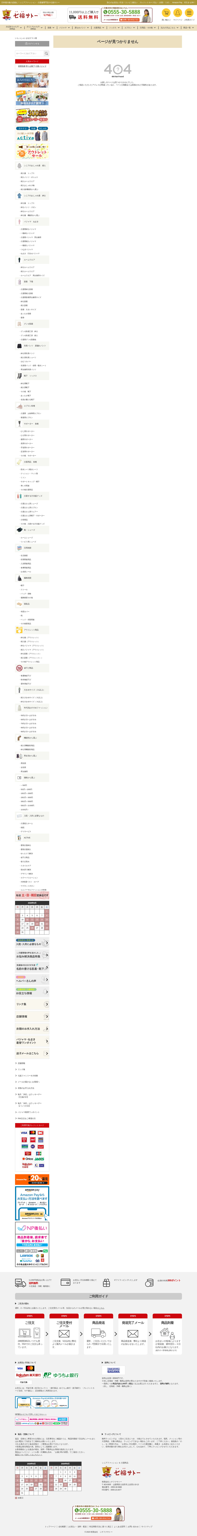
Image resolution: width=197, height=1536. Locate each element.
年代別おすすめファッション (36, 708)
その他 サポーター (28, 456)
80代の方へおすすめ (28, 728)
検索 (46, 53)
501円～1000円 (26, 789)
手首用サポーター (27, 448)
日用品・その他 (146, 28)
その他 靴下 (26, 392)
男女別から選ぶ (30, 756)
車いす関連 (25, 486)
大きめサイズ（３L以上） (34, 690)
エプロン (128, 28)
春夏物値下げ (26, 676)
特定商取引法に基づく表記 (100, 1526)
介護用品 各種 (30, 462)
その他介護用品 (27, 490)
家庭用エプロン (27, 418)
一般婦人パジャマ (27, 245)
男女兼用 (24, 772)
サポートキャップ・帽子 (30, 482)
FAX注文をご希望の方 (27, 1118)
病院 (22, 828)
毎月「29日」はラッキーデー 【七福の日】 (30, 1095)
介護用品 (97, 28)
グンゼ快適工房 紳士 (29, 331)
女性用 (23, 767)
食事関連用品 (26, 568)
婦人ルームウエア (27, 181)
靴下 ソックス (30, 376)
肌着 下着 (28, 281)
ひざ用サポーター (27, 435)
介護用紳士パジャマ (28, 229)
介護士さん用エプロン (29, 508)
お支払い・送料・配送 (77, 1526)
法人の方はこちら (168, 28)
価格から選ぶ (29, 777)
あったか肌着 (26, 314)
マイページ (177, 20)
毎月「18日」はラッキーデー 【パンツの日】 (30, 1104)
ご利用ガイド (189, 14)
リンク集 (21, 1069)
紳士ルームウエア (27, 211)
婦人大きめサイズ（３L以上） (32, 698)
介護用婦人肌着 (27, 293)
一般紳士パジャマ (27, 233)
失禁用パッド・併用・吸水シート (33, 366)
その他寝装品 (26, 624)
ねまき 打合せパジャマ (30, 253)
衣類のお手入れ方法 (26, 1088)
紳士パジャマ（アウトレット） (32, 646)
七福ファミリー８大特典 (28, 1076)
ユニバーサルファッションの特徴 (33, 890)
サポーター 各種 (31, 424)
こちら (101, 1308)
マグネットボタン (27, 886)
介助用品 (24, 520)
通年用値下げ (26, 684)
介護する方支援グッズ (33, 496)
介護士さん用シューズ (29, 504)
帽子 (22, 585)
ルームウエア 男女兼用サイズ (32, 276)
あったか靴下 (26, 396)
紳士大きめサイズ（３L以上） (32, 702)
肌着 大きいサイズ (28, 310)
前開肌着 (21, 66)
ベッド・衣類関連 (27, 620)
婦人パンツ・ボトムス (29, 177)
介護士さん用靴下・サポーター (32, 516)
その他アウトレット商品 (30, 662)
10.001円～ (25, 810)
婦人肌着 (24, 305)
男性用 (23, 763)
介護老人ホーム (27, 823)
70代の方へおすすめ (28, 724)
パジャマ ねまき (31, 221)
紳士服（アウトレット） (30, 638)
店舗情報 (21, 1063)
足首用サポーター (27, 452)
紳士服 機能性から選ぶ (30, 215)
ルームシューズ (27, 538)
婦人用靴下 (25, 387)
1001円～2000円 (27, 793)
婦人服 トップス (27, 173)
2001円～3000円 (27, 797)
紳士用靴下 (25, 383)
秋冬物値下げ (26, 680)
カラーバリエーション (29, 878)
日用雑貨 (27, 548)
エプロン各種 (29, 406)
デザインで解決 (27, 874)
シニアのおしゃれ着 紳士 (35, 195)
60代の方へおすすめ (28, 720)
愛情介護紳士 (26, 845)
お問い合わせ (133, 1526)
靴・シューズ (29, 530)
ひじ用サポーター (27, 431)
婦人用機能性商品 (27, 746)
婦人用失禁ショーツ (28, 358)
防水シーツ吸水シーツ (29, 469)
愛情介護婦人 (26, 849)
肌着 (49, 28)
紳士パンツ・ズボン (28, 207)
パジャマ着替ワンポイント (29, 1112)
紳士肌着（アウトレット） (31, 654)
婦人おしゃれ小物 (27, 185)
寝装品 (26, 604)
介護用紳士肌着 (27, 289)
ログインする (33, 44)
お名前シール (26, 572)
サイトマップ (146, 1526)
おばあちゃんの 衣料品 (12, 27)
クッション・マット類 (29, 474)
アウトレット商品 (31, 630)
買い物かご (166, 20)
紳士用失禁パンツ (27, 353)
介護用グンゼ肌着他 (28, 340)
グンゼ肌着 (28, 324)
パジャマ (62, 28)
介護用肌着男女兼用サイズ (31, 297)
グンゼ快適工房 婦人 (29, 336)
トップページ (50, 1526)
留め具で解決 (26, 870)
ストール (24, 590)
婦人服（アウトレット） (30, 642)
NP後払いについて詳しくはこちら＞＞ (31, 1414)
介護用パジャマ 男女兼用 (31, 237)
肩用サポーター (27, 443)
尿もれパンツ (80, 28)
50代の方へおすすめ (28, 715)
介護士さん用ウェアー (29, 512)
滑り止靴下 (30, 66)
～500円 (24, 785)
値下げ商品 (28, 668)
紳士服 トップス (27, 203)
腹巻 (22, 318)
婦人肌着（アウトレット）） (32, 658)
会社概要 (62, 1526)
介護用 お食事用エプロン (31, 413)
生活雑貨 (24, 556)
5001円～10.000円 (27, 806)
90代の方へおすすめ (28, 732)
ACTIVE (27, 838)
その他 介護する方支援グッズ (32, 524)
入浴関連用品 (26, 564)
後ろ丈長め (25, 862)
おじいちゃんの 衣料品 (33, 27)
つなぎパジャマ (27, 250)
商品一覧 (187, 28)
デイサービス (26, 832)
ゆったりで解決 (27, 854)
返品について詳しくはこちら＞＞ (28, 1455)
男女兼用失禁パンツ (28, 370)
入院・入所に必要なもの (34, 816)
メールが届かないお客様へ (29, 1082)
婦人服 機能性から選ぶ (29, 189)
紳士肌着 (24, 301)
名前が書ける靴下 (27, 400)
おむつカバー (26, 361)
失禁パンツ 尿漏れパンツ (35, 346)
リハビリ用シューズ (28, 542)
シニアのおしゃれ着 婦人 (35, 165)
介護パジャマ (40, 66)
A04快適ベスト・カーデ (30, 882)
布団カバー (25, 612)
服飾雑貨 (27, 578)
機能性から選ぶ (30, 738)
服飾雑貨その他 (27, 598)
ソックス (112, 28)
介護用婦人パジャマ (28, 241)
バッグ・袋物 (26, 594)
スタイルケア (26, 866)
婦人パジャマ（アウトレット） (32, 650)
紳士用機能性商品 (27, 750)
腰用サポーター (27, 439)
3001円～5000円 (27, 801)
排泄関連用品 (26, 560)
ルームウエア (29, 260)
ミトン (23, 478)
